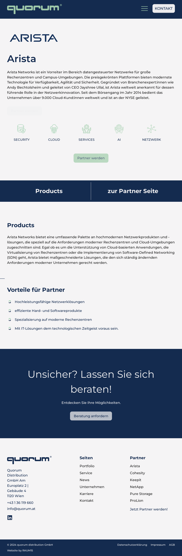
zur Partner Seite (133, 191)
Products (49, 191)
